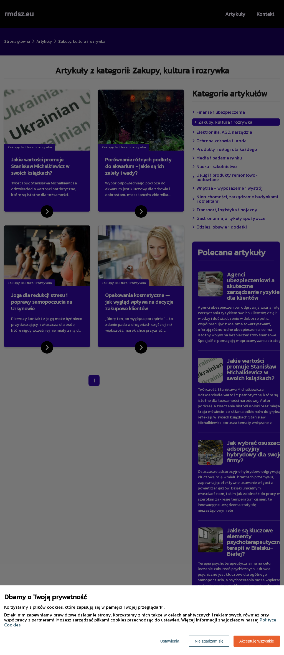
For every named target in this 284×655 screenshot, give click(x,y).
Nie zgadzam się (209, 641)
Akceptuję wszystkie (256, 641)
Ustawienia (169, 641)
